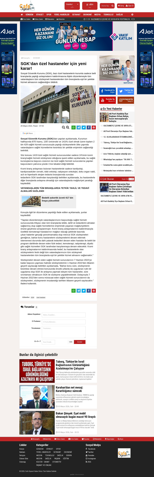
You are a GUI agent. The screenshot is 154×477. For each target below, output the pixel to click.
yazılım (72, 474)
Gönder (79, 342)
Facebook (90, 449)
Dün (127, 179)
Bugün (124, 179)
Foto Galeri (25, 19)
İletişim (22, 455)
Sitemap (22, 462)
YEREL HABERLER (61, 14)
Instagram (91, 458)
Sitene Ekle (23, 458)
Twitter (90, 452)
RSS (88, 462)
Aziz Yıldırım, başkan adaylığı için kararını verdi (117, 153)
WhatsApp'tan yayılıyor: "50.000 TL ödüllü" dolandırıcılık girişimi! (117, 159)
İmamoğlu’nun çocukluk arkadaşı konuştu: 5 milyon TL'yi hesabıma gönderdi (117, 148)
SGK (32, 297)
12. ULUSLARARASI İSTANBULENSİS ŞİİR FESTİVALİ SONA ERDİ (117, 136)
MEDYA (97, 14)
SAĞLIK (119, 14)
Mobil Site (47, 439)
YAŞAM (57, 458)
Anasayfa (25, 58)
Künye (21, 449)
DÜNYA (69, 455)
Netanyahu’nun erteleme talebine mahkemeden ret (117, 170)
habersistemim (79, 474)
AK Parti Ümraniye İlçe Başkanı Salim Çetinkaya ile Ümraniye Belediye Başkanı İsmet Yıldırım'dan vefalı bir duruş (117, 131)
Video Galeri (38, 19)
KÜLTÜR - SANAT (42, 462)
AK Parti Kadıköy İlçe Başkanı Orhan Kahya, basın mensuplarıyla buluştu (115, 19)
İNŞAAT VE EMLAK (43, 465)
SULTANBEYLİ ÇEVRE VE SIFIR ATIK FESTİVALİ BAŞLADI (117, 125)
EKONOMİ (87, 14)
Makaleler (49, 19)
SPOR (48, 14)
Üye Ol (129, 5)
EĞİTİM (66, 458)
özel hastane (41, 297)
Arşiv (120, 439)
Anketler (61, 19)
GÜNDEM (29, 14)
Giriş (121, 5)
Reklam (22, 452)
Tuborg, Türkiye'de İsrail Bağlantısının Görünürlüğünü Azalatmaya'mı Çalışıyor (117, 142)
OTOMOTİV (56, 462)
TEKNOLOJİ (108, 14)
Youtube (90, 455)
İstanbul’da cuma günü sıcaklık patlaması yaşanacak (117, 165)
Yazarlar (85, 439)
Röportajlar (109, 439)
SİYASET (40, 14)
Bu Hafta (131, 179)
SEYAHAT (76, 14)
